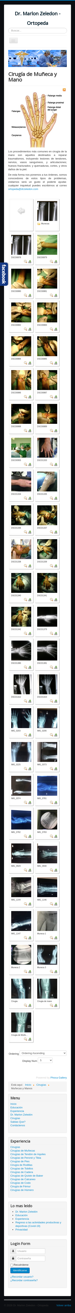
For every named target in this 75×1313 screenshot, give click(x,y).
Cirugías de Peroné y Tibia (25, 1157)
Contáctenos (17, 1125)
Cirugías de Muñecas (22, 1150)
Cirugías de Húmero (22, 1190)
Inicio (13, 1103)
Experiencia (17, 1111)
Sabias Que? (17, 1121)
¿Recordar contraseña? (24, 1280)
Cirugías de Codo (20, 1182)
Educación (16, 1107)
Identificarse (20, 1270)
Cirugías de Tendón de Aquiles (28, 1154)
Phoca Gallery (58, 1077)
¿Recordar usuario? (21, 1276)
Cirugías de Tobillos (21, 1168)
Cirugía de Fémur (20, 1186)
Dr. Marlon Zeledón (21, 1114)
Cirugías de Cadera (21, 1172)
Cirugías (15, 1118)
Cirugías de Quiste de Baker (26, 1175)
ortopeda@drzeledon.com (23, 189)
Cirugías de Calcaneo (22, 1179)
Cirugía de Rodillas (21, 1164)
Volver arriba (63, 1305)
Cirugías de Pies (19, 1161)
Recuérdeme (21, 1264)
